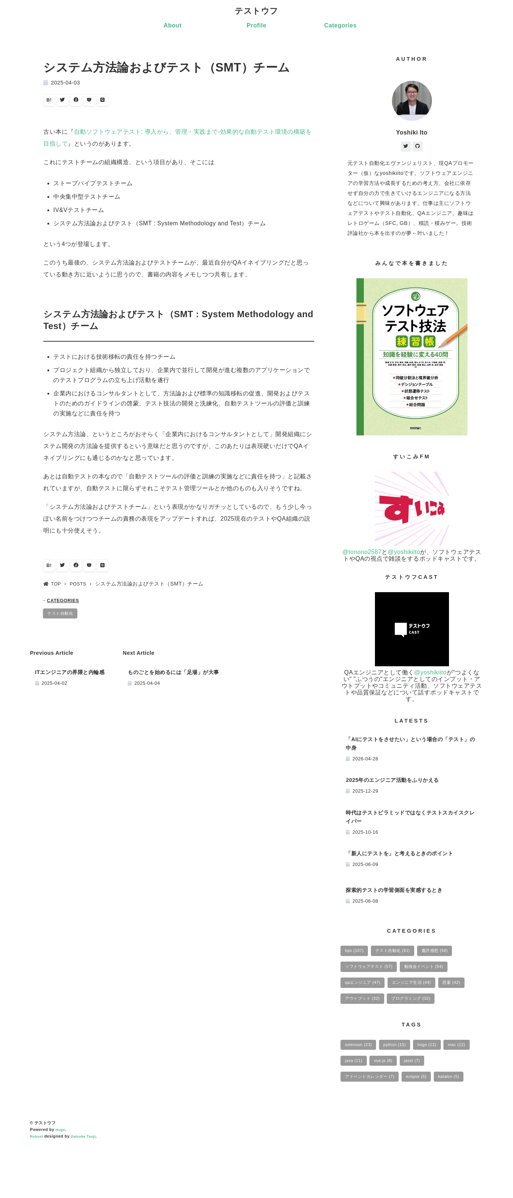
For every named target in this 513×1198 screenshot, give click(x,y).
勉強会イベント (437, 971)
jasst (456, 1091)
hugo (439, 1073)
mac (356, 1091)
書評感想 (449, 953)
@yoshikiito (404, 554)
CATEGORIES (65, 605)
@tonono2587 (362, 554)
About (173, 26)
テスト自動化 (63, 618)
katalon (358, 1127)
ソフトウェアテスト (373, 971)
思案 (356, 1007)
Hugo (61, 1181)
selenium (361, 1073)
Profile (256, 26)
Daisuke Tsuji (87, 1188)
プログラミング (368, 1025)
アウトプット (400, 1007)
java (389, 1091)
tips (356, 953)
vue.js (422, 1091)
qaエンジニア (366, 989)
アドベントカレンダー (374, 1109)
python (402, 1073)
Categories (340, 26)
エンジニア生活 (423, 989)
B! (50, 102)
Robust (37, 1188)
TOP (53, 588)
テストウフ (256, 11)
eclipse (428, 1109)
